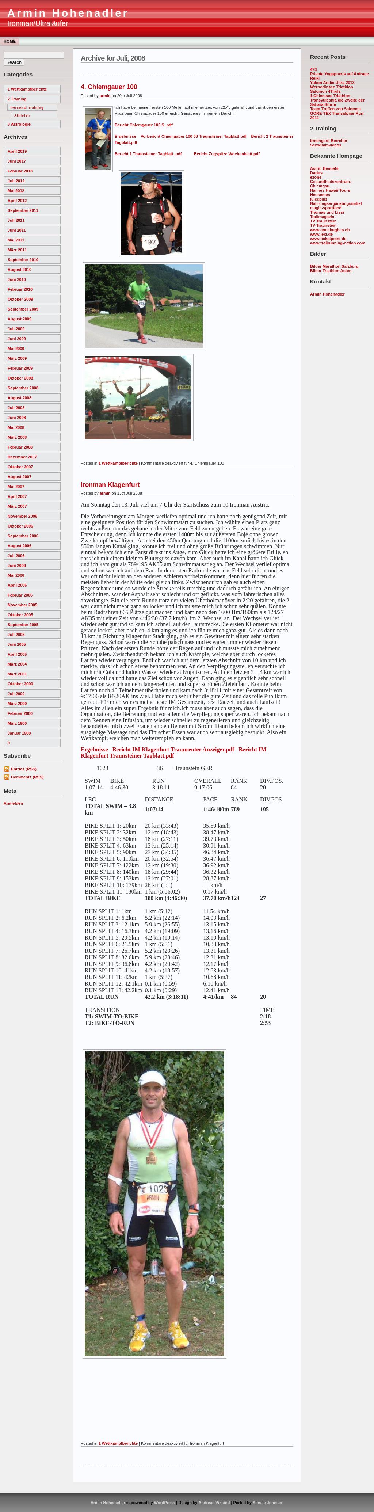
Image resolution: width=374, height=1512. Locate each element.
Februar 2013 (20, 171)
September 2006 (23, 536)
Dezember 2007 (22, 457)
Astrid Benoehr (324, 168)
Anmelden (13, 803)
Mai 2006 (16, 575)
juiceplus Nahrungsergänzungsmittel (336, 201)
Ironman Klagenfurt (110, 484)
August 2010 (19, 269)
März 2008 (17, 437)
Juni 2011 (17, 230)
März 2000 (17, 703)
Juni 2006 (17, 565)
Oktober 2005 (20, 615)
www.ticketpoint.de (328, 238)
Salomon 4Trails (325, 91)
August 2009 (19, 319)
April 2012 (17, 200)
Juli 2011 (16, 220)
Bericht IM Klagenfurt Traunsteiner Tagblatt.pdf (173, 752)
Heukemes (320, 195)
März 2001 (17, 674)
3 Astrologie (19, 124)
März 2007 (17, 506)
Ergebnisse (125, 136)
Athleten (22, 115)
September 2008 (23, 388)
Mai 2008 (16, 427)
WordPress (164, 1502)
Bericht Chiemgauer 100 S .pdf (144, 125)
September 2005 (23, 624)
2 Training (17, 99)
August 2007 (19, 477)
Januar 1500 (19, 733)
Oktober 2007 (20, 467)
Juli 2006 (16, 555)
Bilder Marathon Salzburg (334, 266)
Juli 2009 (16, 329)
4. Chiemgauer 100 (109, 87)
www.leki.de (321, 234)
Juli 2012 (16, 181)
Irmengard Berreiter (328, 140)
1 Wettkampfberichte (27, 89)
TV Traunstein (323, 221)
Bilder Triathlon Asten (330, 270)
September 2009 (23, 309)
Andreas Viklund (214, 1502)
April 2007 (17, 496)
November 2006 (22, 516)
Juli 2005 (16, 634)
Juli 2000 (16, 694)
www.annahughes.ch (330, 230)
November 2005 (22, 605)
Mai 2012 (16, 190)
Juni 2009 (17, 338)
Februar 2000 (20, 713)
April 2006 (17, 585)
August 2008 (19, 398)
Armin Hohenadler (68, 13)
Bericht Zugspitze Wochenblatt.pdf (227, 154)
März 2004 (17, 664)
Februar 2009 (20, 368)
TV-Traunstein (323, 225)
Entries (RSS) (24, 769)
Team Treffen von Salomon (335, 109)
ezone (315, 177)
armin (105, 96)
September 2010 (23, 260)
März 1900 (17, 723)
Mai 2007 (16, 486)
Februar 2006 (20, 595)
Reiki (315, 78)
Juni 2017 (17, 161)
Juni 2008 (17, 417)
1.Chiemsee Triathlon (330, 96)
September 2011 (23, 210)
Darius (316, 173)
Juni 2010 (17, 279)
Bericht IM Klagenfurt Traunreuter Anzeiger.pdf (173, 749)
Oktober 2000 (20, 684)
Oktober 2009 (20, 299)
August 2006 (19, 546)
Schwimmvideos (325, 145)
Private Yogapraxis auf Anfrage (339, 74)
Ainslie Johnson (268, 1502)
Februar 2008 (20, 447)
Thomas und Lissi (327, 212)
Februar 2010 (20, 289)
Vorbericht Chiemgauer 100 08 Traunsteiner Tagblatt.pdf (194, 136)
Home (10, 41)
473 (313, 69)
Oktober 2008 (20, 378)
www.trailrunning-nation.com (337, 243)
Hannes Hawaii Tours (330, 190)
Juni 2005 (17, 644)
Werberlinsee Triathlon (331, 87)
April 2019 (17, 151)
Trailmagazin (322, 216)
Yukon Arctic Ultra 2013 (332, 82)
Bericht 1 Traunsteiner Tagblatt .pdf (148, 154)
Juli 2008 (16, 407)
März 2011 (17, 250)
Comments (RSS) (27, 777)
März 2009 (17, 358)
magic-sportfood (325, 208)
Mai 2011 (16, 240)
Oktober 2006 (20, 526)
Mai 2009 (16, 348)
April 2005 (17, 654)
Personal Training (27, 108)
